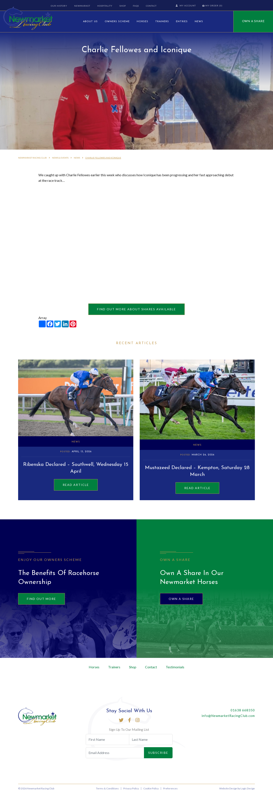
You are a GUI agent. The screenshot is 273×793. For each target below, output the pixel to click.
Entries (182, 21)
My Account (186, 5)
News (199, 21)
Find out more (41, 599)
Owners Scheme (117, 21)
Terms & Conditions (107, 788)
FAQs (136, 5)
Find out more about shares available (136, 309)
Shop (122, 5)
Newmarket (82, 5)
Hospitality (104, 5)
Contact (151, 5)
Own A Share (253, 21)
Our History (59, 5)
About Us (90, 21)
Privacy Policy (131, 788)
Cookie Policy (151, 788)
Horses (142, 21)
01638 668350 (243, 710)
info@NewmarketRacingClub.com (228, 716)
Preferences (170, 788)
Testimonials (175, 667)
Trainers (162, 21)
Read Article (76, 485)
